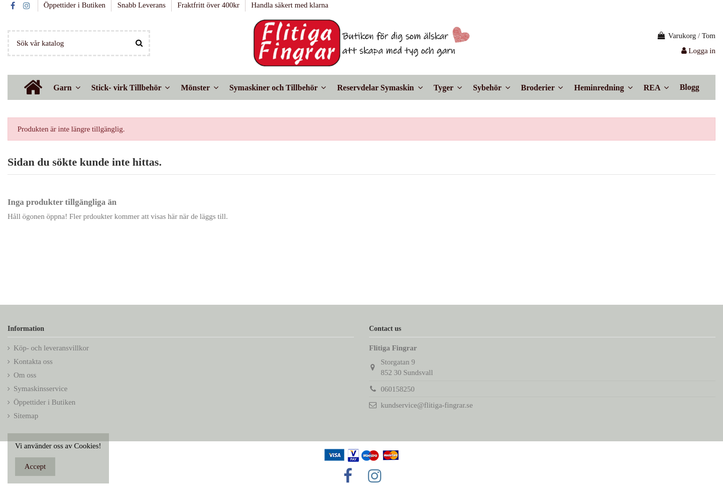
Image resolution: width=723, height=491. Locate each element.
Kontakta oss (33, 361)
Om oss (25, 375)
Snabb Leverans (142, 5)
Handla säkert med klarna (289, 5)
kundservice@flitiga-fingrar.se (426, 405)
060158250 (398, 389)
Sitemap (26, 416)
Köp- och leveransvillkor (51, 348)
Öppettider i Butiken (75, 5)
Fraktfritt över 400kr (209, 5)
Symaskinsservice (40, 389)
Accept (35, 466)
